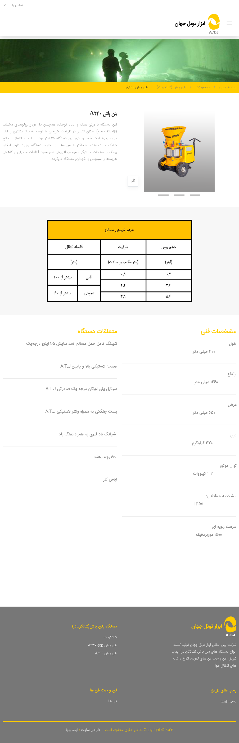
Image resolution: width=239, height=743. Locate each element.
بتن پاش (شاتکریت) (171, 87)
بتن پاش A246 (106, 653)
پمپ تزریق (228, 701)
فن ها (112, 701)
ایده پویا (72, 730)
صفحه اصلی (227, 87)
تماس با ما (15, 5)
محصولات (203, 87)
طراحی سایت (90, 730)
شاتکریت (110, 637)
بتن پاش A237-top (102, 645)
